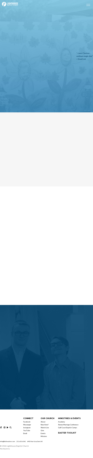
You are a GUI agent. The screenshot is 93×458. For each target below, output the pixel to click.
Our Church (47, 418)
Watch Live (45, 428)
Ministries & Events (69, 418)
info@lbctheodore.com (7, 441)
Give (42, 430)
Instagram (27, 428)
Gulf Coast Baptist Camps (67, 428)
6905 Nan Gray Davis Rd (35, 441)
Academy (61, 422)
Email (25, 433)
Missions (44, 436)
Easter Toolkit (67, 433)
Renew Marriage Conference (68, 425)
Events (43, 433)
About (43, 422)
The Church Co (5, 449)
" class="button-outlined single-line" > (84, 56)
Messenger (27, 425)
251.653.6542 (21, 441)
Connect (28, 418)
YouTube (26, 430)
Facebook (26, 422)
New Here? (45, 425)
